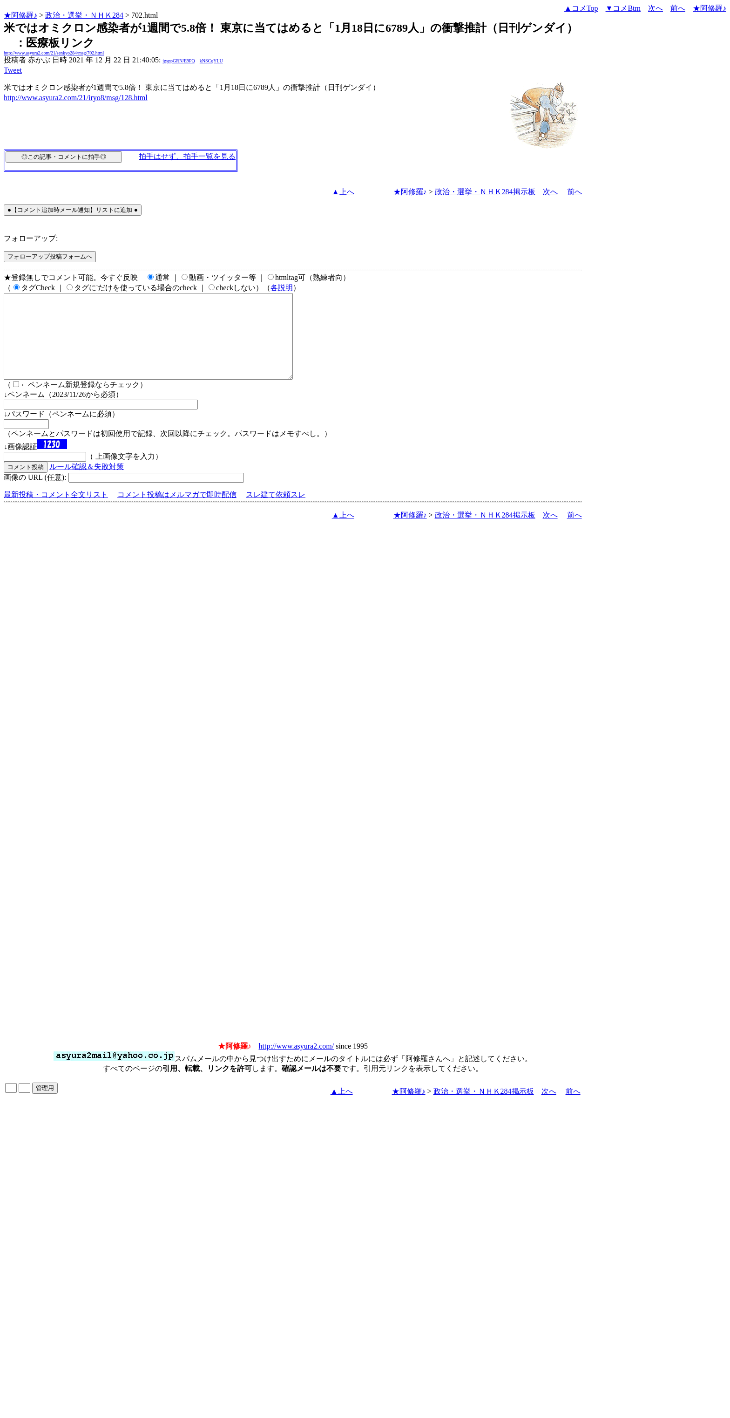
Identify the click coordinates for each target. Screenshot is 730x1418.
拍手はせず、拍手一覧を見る (187, 156)
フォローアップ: (31, 238)
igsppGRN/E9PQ (178, 60)
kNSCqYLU (211, 60)
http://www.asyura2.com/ (296, 1063)
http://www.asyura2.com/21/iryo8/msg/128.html (76, 98)
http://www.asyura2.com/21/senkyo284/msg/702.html (54, 52)
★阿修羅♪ (20, 15)
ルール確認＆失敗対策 (86, 483)
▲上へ (343, 192)
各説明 (281, 288)
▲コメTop (581, 8)
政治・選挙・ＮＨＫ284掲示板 (485, 192)
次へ (655, 8)
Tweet (13, 70)
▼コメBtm (623, 8)
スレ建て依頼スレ (275, 511)
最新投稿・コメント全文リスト (56, 511)
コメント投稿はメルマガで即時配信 (177, 511)
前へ (677, 8)
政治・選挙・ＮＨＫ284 (84, 15)
